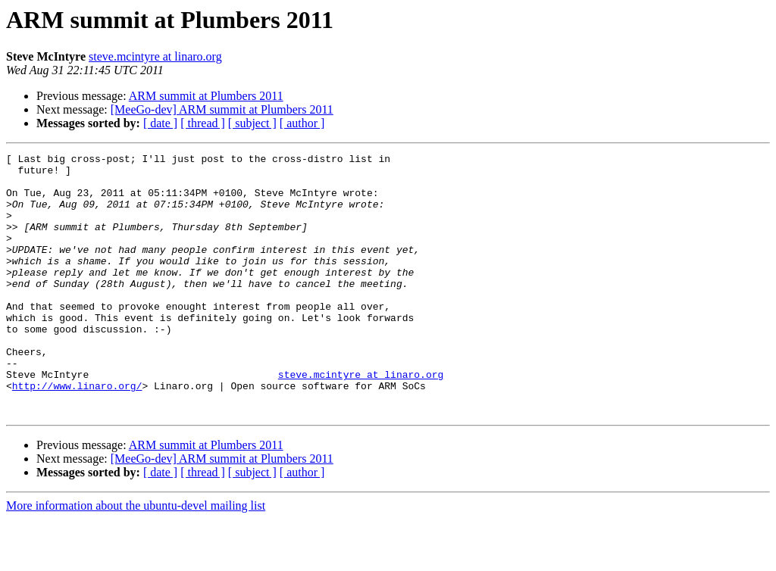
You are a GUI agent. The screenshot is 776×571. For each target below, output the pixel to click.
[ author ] (302, 123)
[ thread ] (202, 123)
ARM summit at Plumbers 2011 (206, 95)
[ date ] (160, 123)
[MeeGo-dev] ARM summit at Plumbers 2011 (222, 109)
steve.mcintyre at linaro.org (155, 56)
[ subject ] (252, 123)
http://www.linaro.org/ (77, 433)
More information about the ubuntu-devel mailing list (135, 557)
